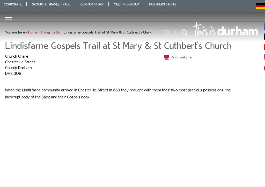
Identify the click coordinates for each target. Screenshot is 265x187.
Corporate (13, 4)
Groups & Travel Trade (51, 4)
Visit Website (182, 57)
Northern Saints (162, 4)
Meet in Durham (126, 4)
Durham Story (92, 4)
